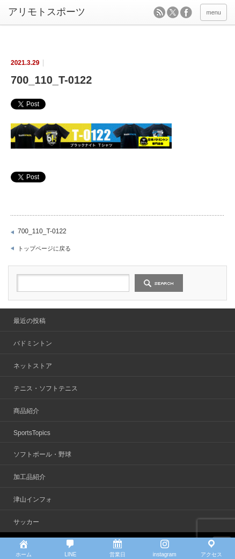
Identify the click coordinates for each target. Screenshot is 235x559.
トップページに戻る (44, 248)
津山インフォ (32, 499)
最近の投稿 (29, 321)
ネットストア (32, 366)
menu (213, 12)
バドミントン (32, 343)
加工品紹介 (29, 477)
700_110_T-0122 (42, 231)
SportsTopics (31, 433)
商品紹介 (26, 411)
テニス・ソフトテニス (45, 388)
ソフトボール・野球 (42, 454)
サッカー (26, 522)
